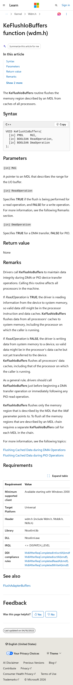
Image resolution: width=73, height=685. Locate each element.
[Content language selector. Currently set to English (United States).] (21, 644)
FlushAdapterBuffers (17, 585)
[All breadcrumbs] (6, 14)
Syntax (10, 61)
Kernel (18, 14)
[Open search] (56, 5)
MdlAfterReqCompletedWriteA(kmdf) (47, 565)
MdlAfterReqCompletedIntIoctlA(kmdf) (48, 553)
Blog (51, 662)
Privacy (25, 668)
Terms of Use (48, 674)
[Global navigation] (4, 5)
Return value (13, 71)
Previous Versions (33, 662)
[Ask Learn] (59, 14)
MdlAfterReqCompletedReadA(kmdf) (46, 561)
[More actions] (66, 14)
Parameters (13, 66)
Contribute (9, 668)
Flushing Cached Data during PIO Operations (33, 455)
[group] (36, 524)
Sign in (66, 5)
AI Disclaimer (11, 662)
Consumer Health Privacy (18, 674)
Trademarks (10, 679)
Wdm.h (32, 14)
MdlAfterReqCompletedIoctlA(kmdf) (46, 557)
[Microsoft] (36, 5)
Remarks (11, 76)
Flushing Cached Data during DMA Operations (34, 450)
